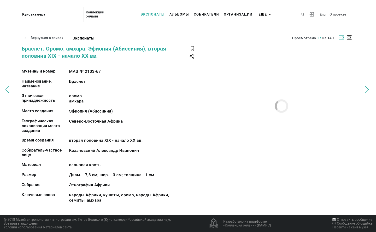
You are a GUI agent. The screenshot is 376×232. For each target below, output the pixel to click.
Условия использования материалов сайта (38, 227)
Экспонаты (153, 14)
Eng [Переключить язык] (323, 14)
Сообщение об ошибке (352, 223)
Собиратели (206, 14)
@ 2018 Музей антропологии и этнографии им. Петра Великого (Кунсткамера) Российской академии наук (87, 219)
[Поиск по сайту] (303, 14)
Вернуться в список (43, 38)
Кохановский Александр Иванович (104, 150)
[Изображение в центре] (349, 37)
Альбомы (179, 14)
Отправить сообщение (352, 219)
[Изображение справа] (341, 37)
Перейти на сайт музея (350, 227)
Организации (238, 14)
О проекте (337, 14)
